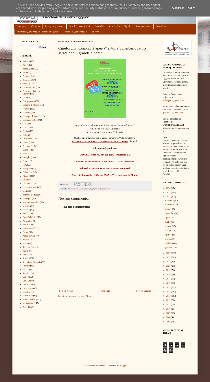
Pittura (25, 232)
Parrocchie (27, 221)
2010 (168, 309)
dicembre (169, 200)
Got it (191, 8)
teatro (25, 277)
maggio (168, 230)
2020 (168, 266)
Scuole (26, 258)
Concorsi (26, 112)
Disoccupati (28, 138)
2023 (168, 253)
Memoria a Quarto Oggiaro (75, 31)
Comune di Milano (31, 105)
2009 (168, 313)
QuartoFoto (161, 26)
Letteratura (27, 183)
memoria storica (30, 194)
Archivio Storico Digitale (119, 26)
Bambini (26, 76)
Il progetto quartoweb (54, 26)
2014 (168, 291)
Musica (26, 206)
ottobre (168, 209)
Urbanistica (28, 288)
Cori (24, 123)
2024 (168, 196)
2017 (168, 278)
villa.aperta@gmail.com (173, 100)
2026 (168, 188)
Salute (25, 251)
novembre (170, 204)
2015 (168, 287)
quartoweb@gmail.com (173, 112)
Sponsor (26, 265)
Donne (25, 142)
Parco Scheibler (29, 217)
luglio (168, 222)
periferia (26, 224)
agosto (168, 217)
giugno (168, 226)
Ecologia (26, 146)
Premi (25, 243)
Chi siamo (35, 26)
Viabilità (26, 292)
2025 (168, 192)
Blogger (122, 365)
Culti (25, 135)
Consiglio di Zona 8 (31, 116)
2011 (168, 304)
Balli (25, 72)
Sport (25, 269)
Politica (26, 239)
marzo (168, 239)
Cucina (26, 131)
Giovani (26, 176)
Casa (25, 97)
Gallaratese (27, 172)
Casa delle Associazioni (79, 26)
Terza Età (27, 280)
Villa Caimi (28, 295)
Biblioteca (27, 80)
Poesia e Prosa (29, 236)
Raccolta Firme (29, 247)
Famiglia (88, 189)
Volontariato (28, 303)
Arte (24, 65)
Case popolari (29, 101)
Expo (25, 153)
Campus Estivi (29, 87)
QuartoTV (99, 26)
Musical (26, 209)
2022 (168, 257)
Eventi (81, 189)
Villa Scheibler (104, 189)
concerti (26, 108)
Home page (21, 26)
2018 (168, 274)
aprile (168, 234)
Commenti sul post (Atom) (79, 296)
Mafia (25, 191)
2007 (168, 321)
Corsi (25, 127)
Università (27, 284)
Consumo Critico (30, 120)
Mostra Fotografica (31, 202)
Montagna (27, 198)
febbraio (169, 243)
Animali (26, 61)
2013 (168, 296)
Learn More (177, 8)
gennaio (169, 247)
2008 (168, 317)
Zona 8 (26, 307)
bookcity (26, 83)
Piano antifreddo (30, 228)
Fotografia (27, 168)
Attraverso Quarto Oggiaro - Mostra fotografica (38, 31)
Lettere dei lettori (30, 187)
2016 (168, 283)
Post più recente (66, 291)
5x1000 (95, 31)
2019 (168, 270)
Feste (25, 161)
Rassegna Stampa (143, 26)
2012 (168, 300)
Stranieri (26, 273)
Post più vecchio (143, 291)
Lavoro (26, 179)
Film (95, 189)
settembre (169, 213)
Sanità (25, 254)
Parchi (25, 213)
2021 (168, 261)
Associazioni (73, 189)
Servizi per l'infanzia (32, 262)
